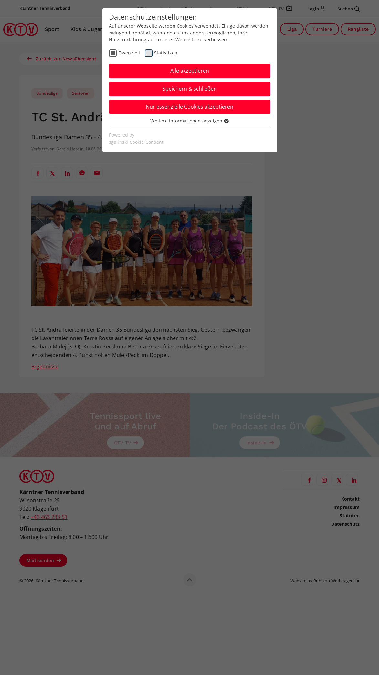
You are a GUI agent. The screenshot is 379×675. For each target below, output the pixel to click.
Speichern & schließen (190, 88)
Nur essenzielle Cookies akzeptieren (189, 106)
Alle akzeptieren (189, 70)
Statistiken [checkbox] (165, 53)
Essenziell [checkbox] (129, 53)
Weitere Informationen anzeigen (189, 121)
